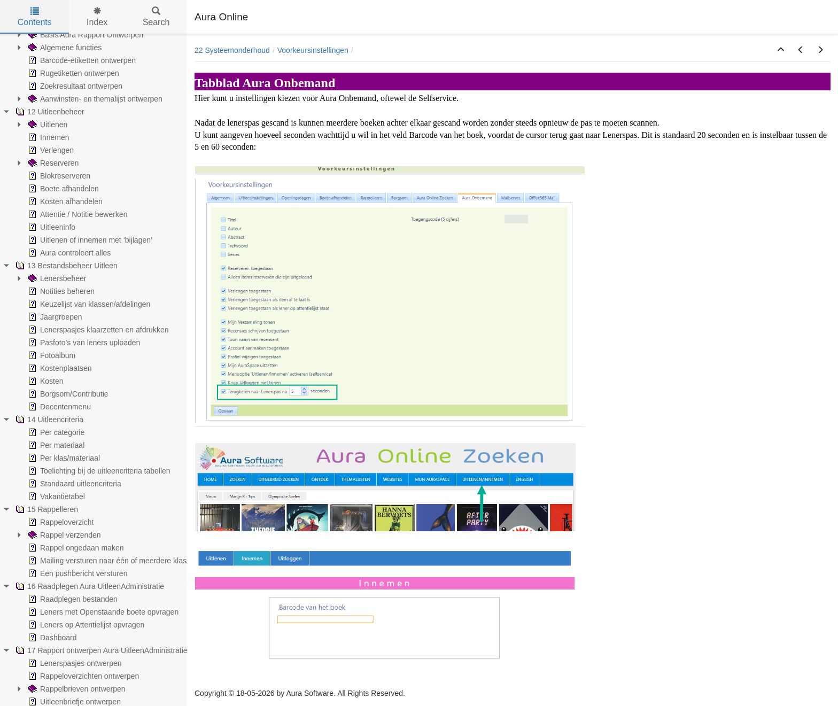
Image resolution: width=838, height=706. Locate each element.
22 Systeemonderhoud (232, 50)
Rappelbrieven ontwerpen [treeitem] (76, 688)
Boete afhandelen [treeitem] (62, 188)
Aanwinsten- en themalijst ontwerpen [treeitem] (94, 98)
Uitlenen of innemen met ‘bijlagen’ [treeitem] (89, 240)
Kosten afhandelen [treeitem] (64, 201)
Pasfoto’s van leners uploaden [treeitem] (83, 342)
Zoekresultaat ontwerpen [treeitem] (74, 86)
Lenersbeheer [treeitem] (56, 278)
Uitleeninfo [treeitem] (50, 227)
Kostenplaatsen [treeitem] (59, 368)
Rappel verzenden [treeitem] (63, 535)
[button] (781, 50)
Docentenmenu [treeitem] (58, 406)
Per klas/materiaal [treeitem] (63, 458)
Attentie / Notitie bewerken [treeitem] (76, 214)
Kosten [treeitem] (45, 381)
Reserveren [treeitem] (52, 163)
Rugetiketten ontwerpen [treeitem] (72, 73)
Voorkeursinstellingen (312, 50)
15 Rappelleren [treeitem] (45, 509)
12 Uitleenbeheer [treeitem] (48, 111)
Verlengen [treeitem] (50, 150)
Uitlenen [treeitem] (46, 124)
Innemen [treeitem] (47, 137)
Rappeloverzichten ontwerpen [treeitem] (82, 676)
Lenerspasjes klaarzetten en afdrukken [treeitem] (97, 329)
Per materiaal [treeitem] (55, 445)
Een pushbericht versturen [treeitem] (76, 573)
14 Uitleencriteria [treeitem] (48, 419)
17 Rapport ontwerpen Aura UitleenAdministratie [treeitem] (100, 650)
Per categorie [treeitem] (55, 432)
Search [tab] (156, 17)
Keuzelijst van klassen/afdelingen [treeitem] (88, 304)
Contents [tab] (35, 17)
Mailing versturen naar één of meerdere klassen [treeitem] (112, 560)
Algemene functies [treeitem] (64, 47)
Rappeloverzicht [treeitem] (60, 522)
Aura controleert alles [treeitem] (68, 252)
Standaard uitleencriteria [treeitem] (73, 483)
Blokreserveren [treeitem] (58, 175)
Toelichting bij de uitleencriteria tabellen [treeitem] (98, 470)
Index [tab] (97, 17)
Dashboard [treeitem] (51, 637)
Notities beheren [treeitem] (60, 291)
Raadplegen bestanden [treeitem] (72, 599)
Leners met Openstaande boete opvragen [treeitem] (102, 612)
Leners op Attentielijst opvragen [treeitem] (85, 624)
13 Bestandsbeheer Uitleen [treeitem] (65, 265)
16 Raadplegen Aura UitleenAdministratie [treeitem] (88, 586)
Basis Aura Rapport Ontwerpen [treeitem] (84, 34)
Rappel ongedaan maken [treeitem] (74, 547)
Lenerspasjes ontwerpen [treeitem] (74, 663)
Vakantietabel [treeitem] (55, 496)
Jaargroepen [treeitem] (54, 317)
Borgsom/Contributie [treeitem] (67, 393)
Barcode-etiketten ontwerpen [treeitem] (81, 60)
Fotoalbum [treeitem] (50, 355)
